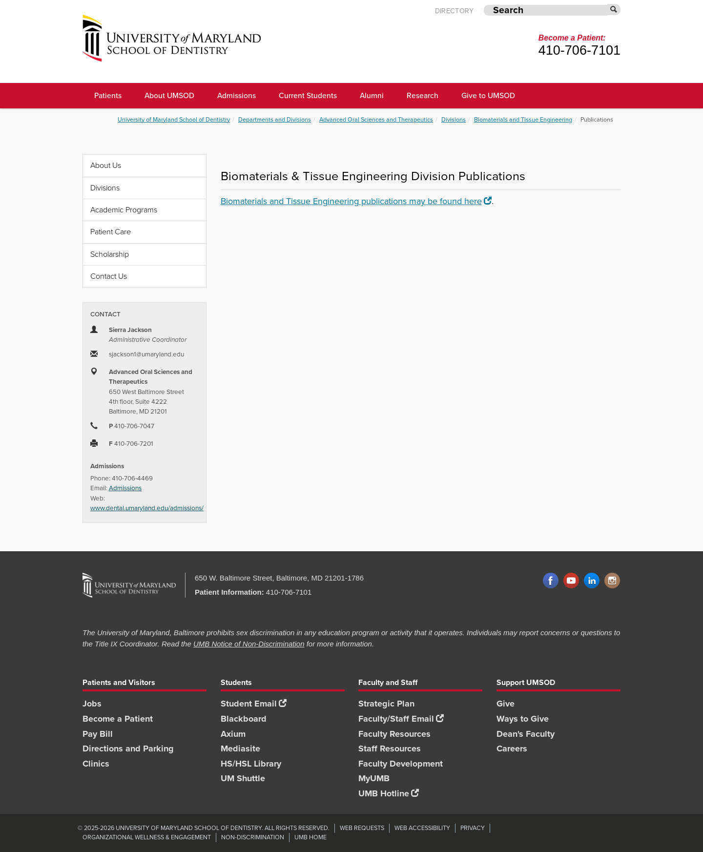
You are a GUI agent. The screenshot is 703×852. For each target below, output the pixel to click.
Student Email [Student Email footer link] (254, 703)
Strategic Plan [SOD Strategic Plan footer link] (386, 703)
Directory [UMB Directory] (454, 11)
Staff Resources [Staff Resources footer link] (389, 748)
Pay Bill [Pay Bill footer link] (98, 733)
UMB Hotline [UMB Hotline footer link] (388, 793)
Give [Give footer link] (505, 703)
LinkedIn (591, 581)
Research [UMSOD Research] (422, 95)
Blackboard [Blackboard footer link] (244, 718)
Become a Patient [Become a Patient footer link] (118, 718)
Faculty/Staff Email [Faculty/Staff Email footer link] (401, 718)
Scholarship (109, 254)
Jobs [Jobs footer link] (92, 703)
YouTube (571, 581)
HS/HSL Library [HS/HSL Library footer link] (251, 763)
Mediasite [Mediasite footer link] (240, 748)
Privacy (472, 827)
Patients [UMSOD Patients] (108, 95)
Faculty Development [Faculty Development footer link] (400, 763)
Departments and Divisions (274, 119)
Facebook (550, 581)
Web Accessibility (422, 827)
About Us (105, 165)
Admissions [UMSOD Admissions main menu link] (236, 95)
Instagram (612, 581)
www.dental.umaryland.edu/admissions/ (147, 508)
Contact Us (108, 276)
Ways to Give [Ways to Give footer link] (522, 718)
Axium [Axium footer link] (233, 733)
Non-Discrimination (252, 837)
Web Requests (362, 827)
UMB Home (310, 837)
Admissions (125, 488)
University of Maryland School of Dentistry (174, 119)
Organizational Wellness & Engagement (147, 837)
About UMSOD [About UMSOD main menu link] (169, 95)
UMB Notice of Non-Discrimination (249, 644)
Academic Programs (123, 209)
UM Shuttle (243, 778)
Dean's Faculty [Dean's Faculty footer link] (525, 733)
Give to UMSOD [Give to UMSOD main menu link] (488, 95)
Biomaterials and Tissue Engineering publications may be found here (356, 201)
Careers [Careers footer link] (511, 748)
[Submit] (614, 9)
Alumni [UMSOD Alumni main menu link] (372, 95)
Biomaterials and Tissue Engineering (523, 119)
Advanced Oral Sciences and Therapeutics (376, 119)
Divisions (453, 119)
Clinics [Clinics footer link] (96, 763)
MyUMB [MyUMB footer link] (374, 778)
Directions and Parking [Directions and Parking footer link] (128, 748)
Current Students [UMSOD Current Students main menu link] (308, 95)
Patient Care (110, 231)
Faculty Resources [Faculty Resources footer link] (394, 733)
